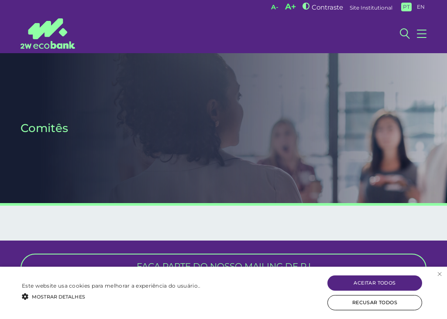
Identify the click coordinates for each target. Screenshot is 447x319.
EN (421, 6)
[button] (111, 296)
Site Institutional (371, 7)
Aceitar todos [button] (374, 283)
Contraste (327, 7)
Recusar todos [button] (374, 302)
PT (406, 6)
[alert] (223, 293)
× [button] (439, 274)
